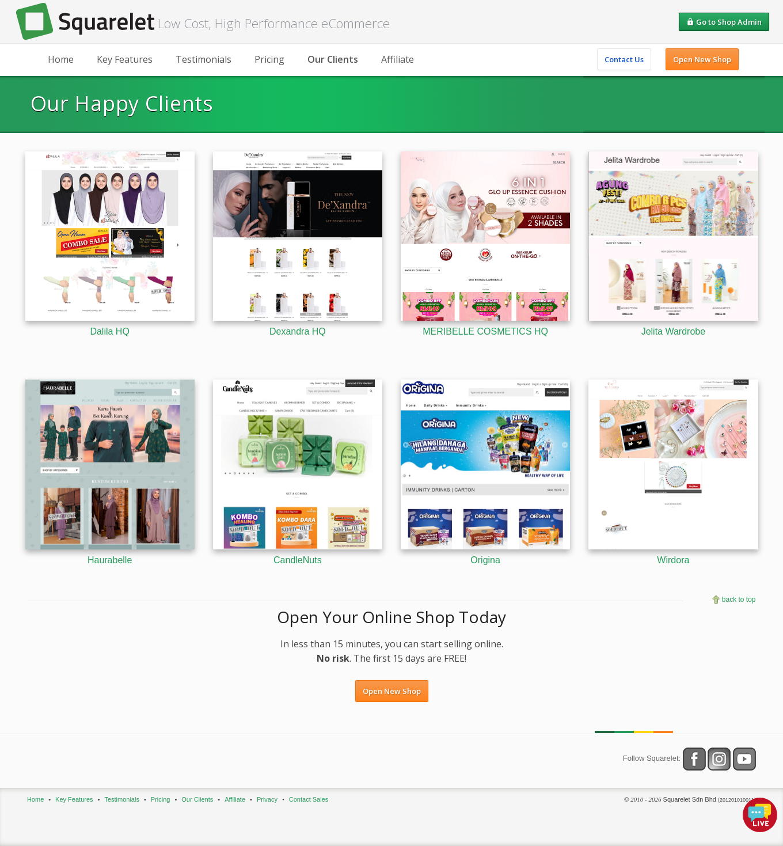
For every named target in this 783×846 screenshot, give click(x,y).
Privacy (267, 799)
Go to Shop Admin (724, 22)
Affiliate (397, 59)
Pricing (269, 59)
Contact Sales (308, 799)
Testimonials (203, 59)
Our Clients (332, 59)
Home (61, 59)
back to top (739, 599)
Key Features (125, 59)
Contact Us (624, 59)
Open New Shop (702, 59)
